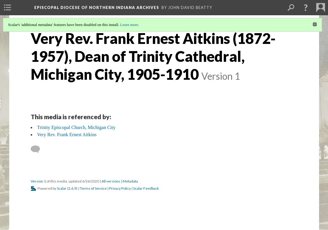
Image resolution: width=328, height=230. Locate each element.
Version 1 (38, 181)
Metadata (130, 181)
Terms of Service (93, 188)
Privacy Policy (120, 188)
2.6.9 (72, 188)
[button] (305, 7)
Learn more (129, 24)
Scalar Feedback (146, 188)
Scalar (61, 188)
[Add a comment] (38, 149)
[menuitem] (7, 7)
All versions (111, 181)
